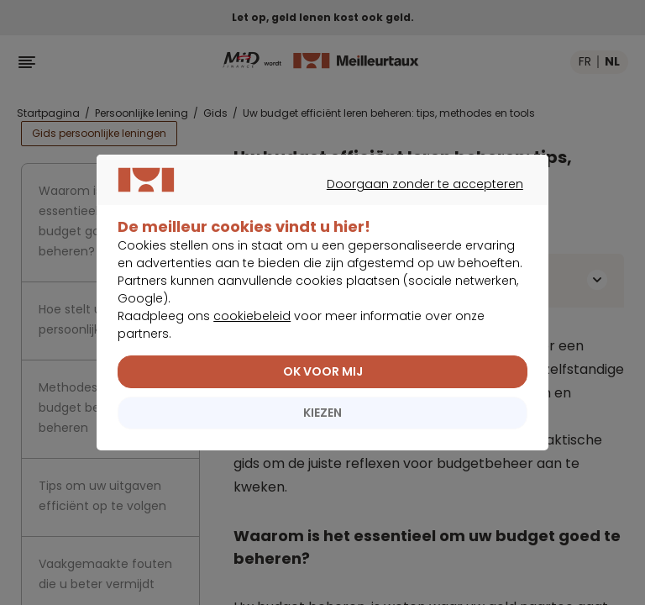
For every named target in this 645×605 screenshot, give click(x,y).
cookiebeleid (252, 333)
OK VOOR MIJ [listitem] (323, 389)
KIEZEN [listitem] (322, 430)
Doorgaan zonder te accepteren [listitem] (314, 221)
